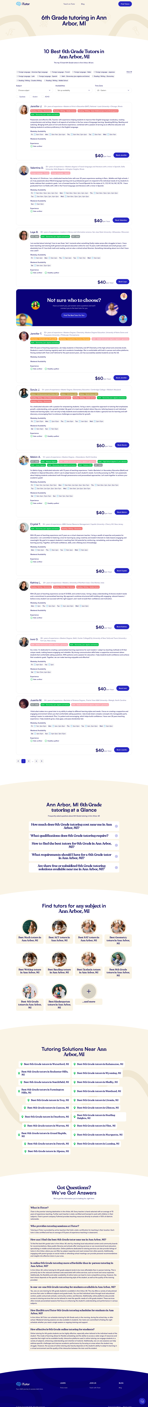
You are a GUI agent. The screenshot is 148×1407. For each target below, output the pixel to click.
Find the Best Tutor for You (74, 315)
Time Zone (99, 86)
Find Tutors (125, 4)
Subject (19, 86)
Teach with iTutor (95, 1388)
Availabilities (60, 86)
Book (121, 155)
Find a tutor (63, 1388)
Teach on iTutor (69, 4)
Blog (83, 4)
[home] (23, 4)
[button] (34, 90)
